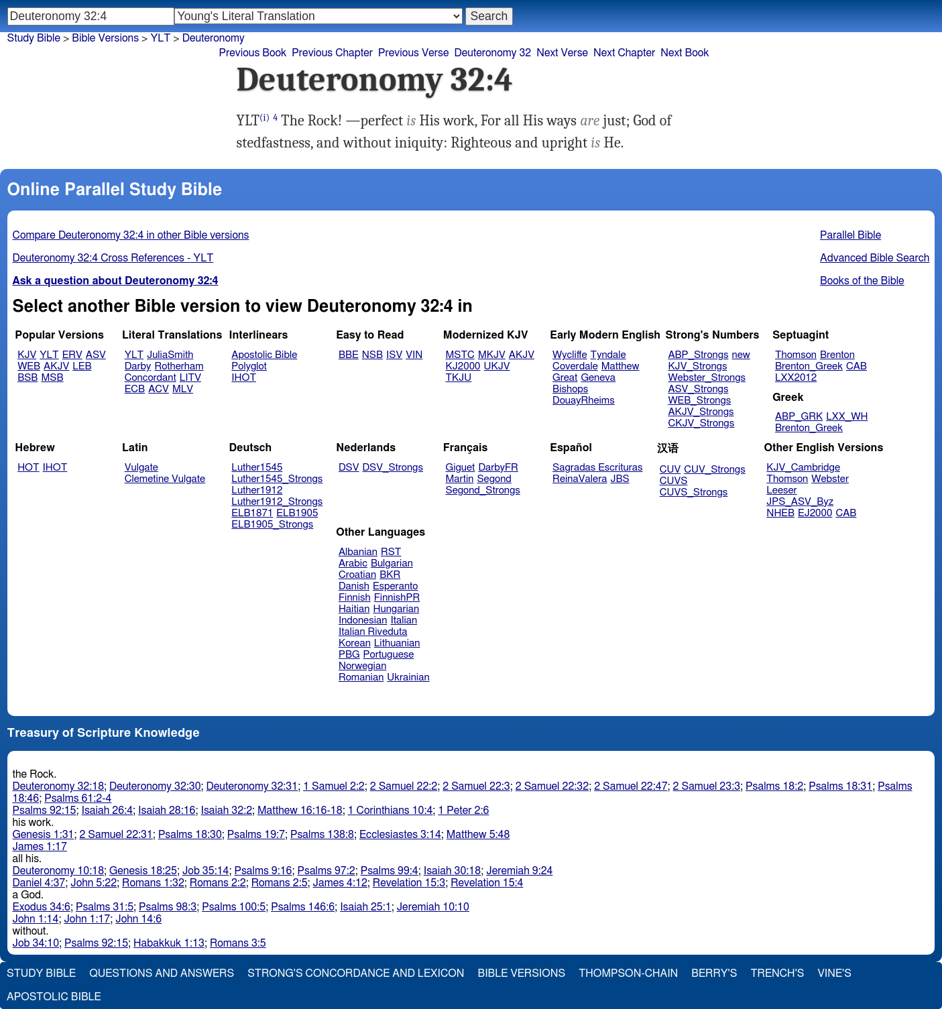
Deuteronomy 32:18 (59, 786)
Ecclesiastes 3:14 (400, 834)
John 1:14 (36, 919)
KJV (26, 355)
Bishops (570, 389)
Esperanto (395, 586)
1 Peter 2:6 (463, 810)
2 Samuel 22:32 (552, 786)
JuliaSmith (170, 355)
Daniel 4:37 (39, 883)
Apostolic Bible (54, 997)
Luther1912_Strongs (276, 502)
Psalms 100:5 (234, 907)
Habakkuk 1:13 (168, 943)
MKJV (492, 355)
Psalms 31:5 (104, 907)
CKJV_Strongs (701, 423)
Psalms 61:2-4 (77, 798)
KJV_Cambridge (803, 468)
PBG (349, 655)
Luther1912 (256, 490)
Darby (138, 366)
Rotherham (178, 366)
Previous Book (253, 53)
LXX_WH (847, 417)
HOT (28, 468)
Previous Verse (413, 53)
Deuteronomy (213, 38)
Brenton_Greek (809, 366)
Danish (354, 586)
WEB (28, 366)
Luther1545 (256, 468)
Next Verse (562, 53)
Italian (403, 620)
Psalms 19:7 (256, 834)
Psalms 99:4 (389, 871)
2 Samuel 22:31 (115, 834)
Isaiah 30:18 (452, 871)
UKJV (497, 366)
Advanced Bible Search (874, 258)
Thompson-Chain (628, 973)
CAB (856, 366)
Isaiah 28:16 (166, 810)
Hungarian (396, 609)
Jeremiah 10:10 (433, 907)
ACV (158, 389)
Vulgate (141, 468)
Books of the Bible (862, 281)
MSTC (460, 355)
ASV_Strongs (698, 389)
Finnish (355, 598)
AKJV (56, 366)
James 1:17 (40, 846)
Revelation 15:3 (409, 883)
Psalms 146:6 (303, 907)
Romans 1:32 (153, 883)
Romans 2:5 (279, 883)
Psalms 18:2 (774, 786)
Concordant (150, 378)
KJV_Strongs (697, 366)
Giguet (460, 468)
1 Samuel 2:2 (334, 786)
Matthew (620, 366)
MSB (52, 378)
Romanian (361, 677)
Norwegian (362, 666)
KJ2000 (463, 366)
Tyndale (608, 355)
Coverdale (575, 366)
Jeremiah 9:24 (519, 871)
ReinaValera (579, 479)
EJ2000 (815, 513)
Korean (355, 643)
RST (391, 552)
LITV (190, 378)
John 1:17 (87, 919)
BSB (27, 378)
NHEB (780, 513)
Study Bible (33, 38)
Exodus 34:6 (41, 907)
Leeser (781, 490)
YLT (160, 38)
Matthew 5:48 (478, 834)
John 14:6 (138, 919)
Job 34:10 (36, 943)
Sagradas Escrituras (597, 468)
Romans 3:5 (238, 943)
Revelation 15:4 (487, 883)
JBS (619, 479)
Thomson (796, 355)
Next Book (684, 53)
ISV (394, 355)
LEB (81, 366)
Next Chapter (624, 53)
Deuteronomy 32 (492, 53)
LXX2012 (796, 378)
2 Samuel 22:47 (630, 786)
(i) (264, 117)
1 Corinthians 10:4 (390, 810)
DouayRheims (583, 401)
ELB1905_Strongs (272, 525)
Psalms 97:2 (326, 871)
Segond (494, 479)
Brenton (837, 355)
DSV (349, 468)
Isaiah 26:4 (107, 810)
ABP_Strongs (698, 355)
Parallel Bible (850, 235)
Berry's (714, 973)
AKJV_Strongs (700, 412)
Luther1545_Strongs (276, 479)
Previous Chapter (332, 53)
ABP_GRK (799, 417)
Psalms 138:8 (322, 834)
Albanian (358, 552)
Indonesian (363, 620)
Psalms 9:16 (263, 871)
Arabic (353, 563)
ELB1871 (252, 513)
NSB (372, 355)
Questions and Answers (161, 973)
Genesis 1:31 (43, 834)
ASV (96, 355)
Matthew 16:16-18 (300, 810)
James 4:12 (340, 883)
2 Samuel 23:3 (706, 786)
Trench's (777, 973)
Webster (830, 479)
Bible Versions (105, 38)
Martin (460, 479)
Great (564, 378)
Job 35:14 (205, 871)
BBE (349, 355)
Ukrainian (408, 677)
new (741, 355)
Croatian (357, 575)
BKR (389, 575)
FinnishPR (397, 598)
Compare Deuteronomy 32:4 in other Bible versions (131, 235)
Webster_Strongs (707, 378)
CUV (670, 470)
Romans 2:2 (218, 883)
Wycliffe (569, 355)
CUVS (674, 481)
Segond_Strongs (483, 490)
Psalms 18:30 (190, 834)
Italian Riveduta (373, 632)
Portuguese (388, 655)
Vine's (834, 973)
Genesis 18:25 (143, 871)
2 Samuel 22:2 (403, 786)
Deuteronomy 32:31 (252, 786)
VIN (414, 355)
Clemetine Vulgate (165, 479)
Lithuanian (397, 643)
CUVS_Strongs (694, 492)
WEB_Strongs (699, 401)
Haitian (354, 609)
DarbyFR (498, 468)
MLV (182, 389)
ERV (72, 355)
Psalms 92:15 (44, 810)
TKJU (459, 378)
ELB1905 (297, 513)
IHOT (243, 378)
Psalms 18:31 (840, 786)
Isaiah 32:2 (227, 810)
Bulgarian (392, 563)
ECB (135, 389)
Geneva (598, 378)
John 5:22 (93, 883)
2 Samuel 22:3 (476, 786)
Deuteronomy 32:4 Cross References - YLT (113, 258)
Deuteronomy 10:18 (59, 871)
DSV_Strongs (392, 468)
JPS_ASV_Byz (799, 502)
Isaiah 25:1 (366, 907)
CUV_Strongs (714, 470)
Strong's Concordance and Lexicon (355, 973)
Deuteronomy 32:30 (155, 786)
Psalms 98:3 (167, 907)
